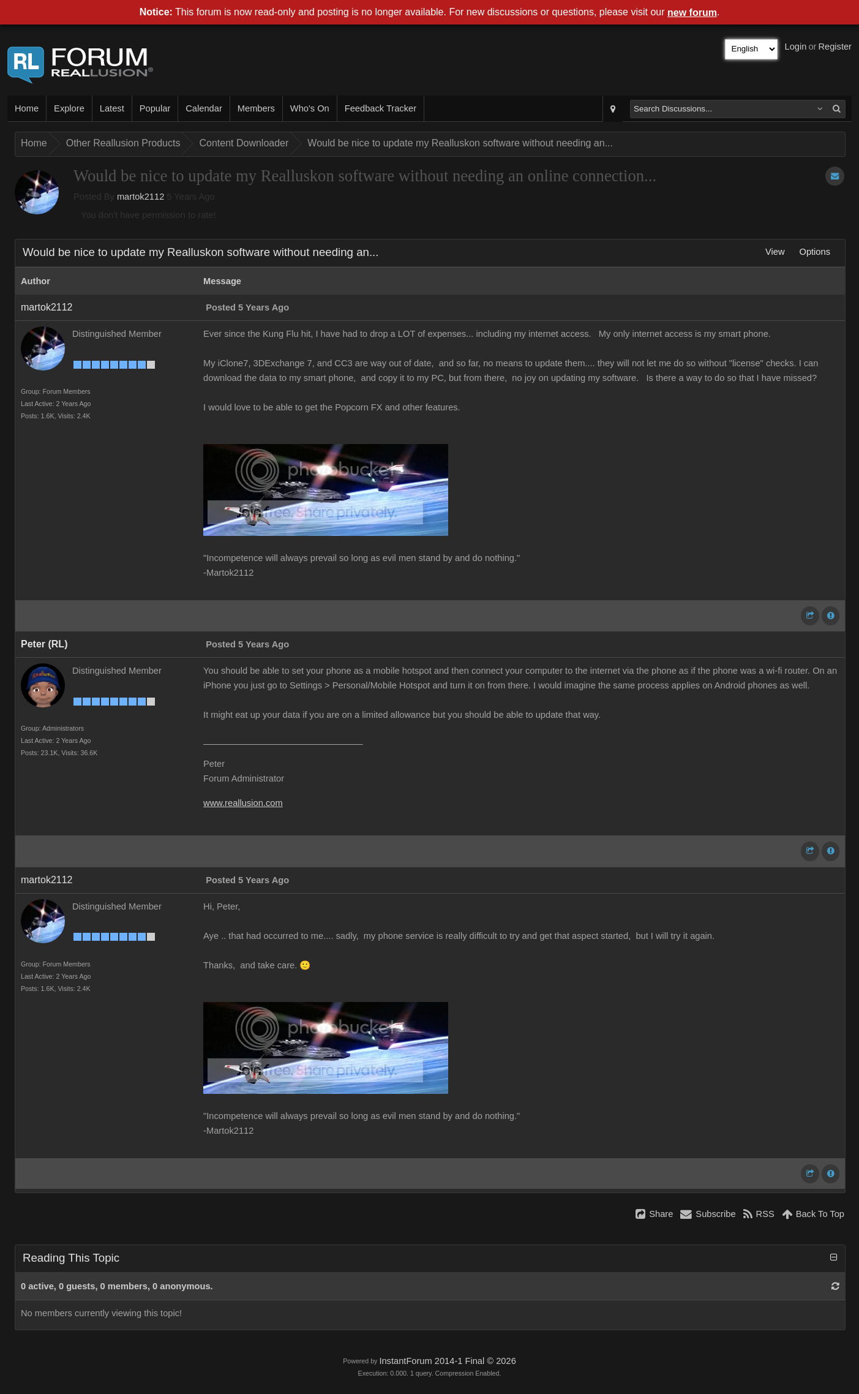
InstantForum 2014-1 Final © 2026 (447, 1361)
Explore (69, 108)
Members (256, 108)
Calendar (203, 108)
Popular (155, 108)
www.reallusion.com (243, 803)
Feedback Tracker (380, 108)
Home (26, 108)
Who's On (310, 108)
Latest (112, 108)
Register (835, 46)
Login (796, 46)
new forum (692, 12)
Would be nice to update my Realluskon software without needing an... (460, 143)
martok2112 (140, 197)
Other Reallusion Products (123, 143)
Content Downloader (243, 143)
